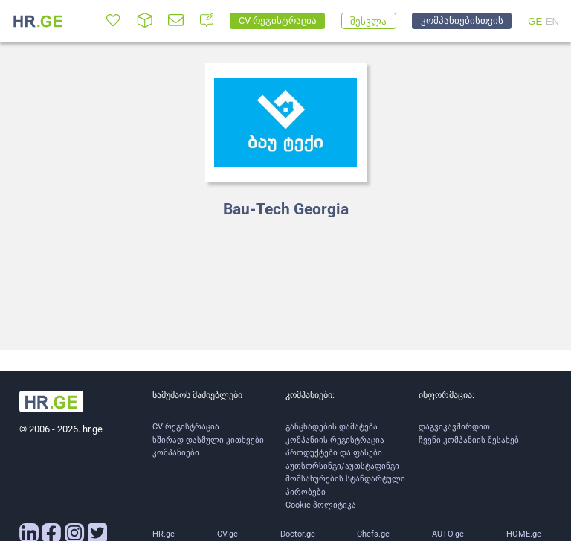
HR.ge (163, 534)
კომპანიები (175, 453)
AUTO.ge (448, 534)
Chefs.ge (373, 534)
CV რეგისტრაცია (185, 427)
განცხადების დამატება (332, 427)
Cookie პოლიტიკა (321, 505)
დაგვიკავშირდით (454, 427)
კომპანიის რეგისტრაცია (335, 440)
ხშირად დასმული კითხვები (208, 440)
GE (535, 21)
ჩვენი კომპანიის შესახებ (469, 440)
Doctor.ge (297, 534)
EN (553, 21)
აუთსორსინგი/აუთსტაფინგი (342, 466)
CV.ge (227, 534)
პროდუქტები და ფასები (334, 453)
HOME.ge (523, 534)
